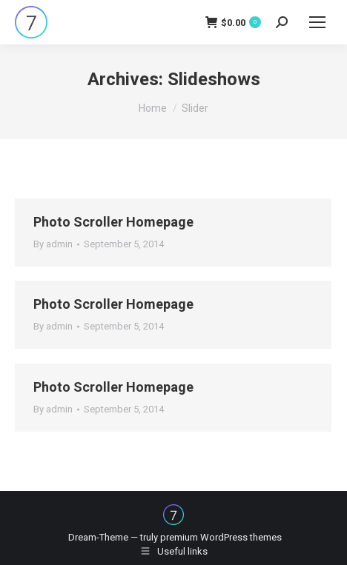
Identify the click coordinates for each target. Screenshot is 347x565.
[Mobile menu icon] (317, 22)
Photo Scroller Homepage (113, 222)
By (53, 244)
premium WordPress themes (221, 537)
